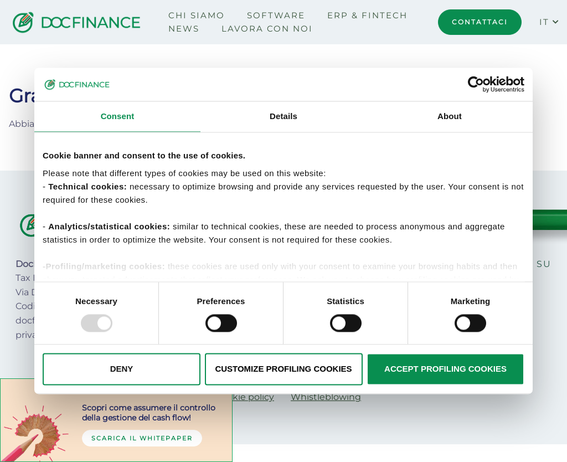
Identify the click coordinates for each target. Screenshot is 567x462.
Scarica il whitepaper (142, 438)
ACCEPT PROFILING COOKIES (445, 369)
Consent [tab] (118, 116)
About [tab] (449, 116)
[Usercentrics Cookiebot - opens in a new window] (475, 84)
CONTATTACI (480, 22)
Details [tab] (283, 116)
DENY (121, 369)
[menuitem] (196, 15)
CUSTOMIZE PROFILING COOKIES (283, 369)
